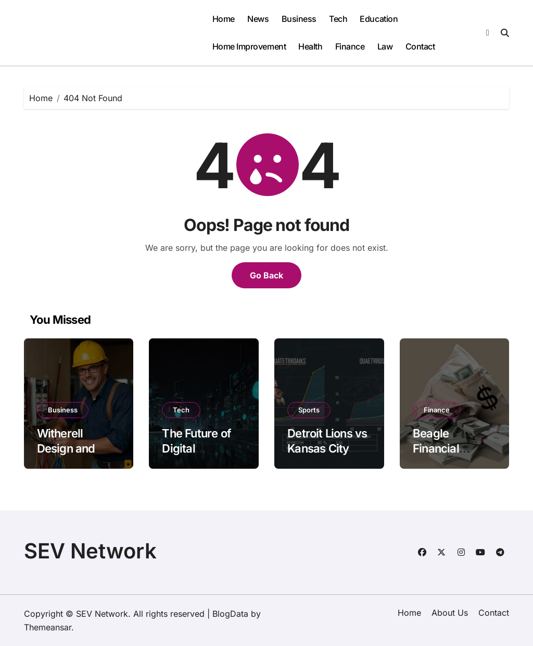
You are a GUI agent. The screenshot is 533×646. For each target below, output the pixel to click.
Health (310, 46)
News (258, 19)
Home (223, 19)
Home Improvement (249, 46)
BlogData (230, 613)
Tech (338, 19)
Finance (350, 46)
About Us (450, 612)
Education (379, 19)
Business (299, 19)
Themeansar (47, 627)
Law (385, 46)
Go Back (266, 275)
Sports (309, 410)
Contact (420, 46)
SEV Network (90, 551)
